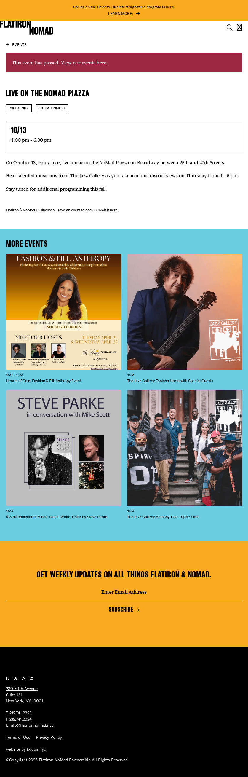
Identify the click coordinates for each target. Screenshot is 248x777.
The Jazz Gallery (87, 175)
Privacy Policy (49, 737)
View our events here (83, 63)
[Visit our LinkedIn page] (31, 678)
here (114, 210)
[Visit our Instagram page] (24, 678)
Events (19, 44)
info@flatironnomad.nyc (31, 725)
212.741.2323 (20, 713)
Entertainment (52, 108)
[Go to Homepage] (26, 27)
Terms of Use (18, 737)
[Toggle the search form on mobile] (230, 27)
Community (19, 108)
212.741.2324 (20, 719)
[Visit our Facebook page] (8, 678)
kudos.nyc (36, 749)
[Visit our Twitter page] (16, 678)
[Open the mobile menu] (239, 27)
